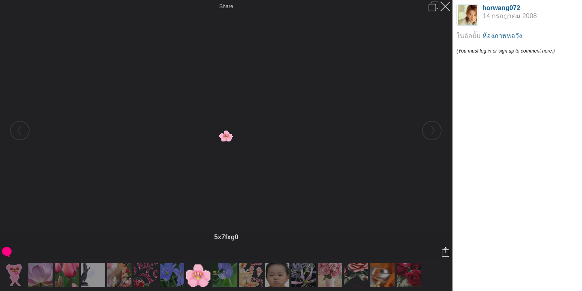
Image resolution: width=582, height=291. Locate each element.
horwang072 (501, 7)
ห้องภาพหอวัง (502, 35)
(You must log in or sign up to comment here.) (506, 51)
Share (226, 6)
